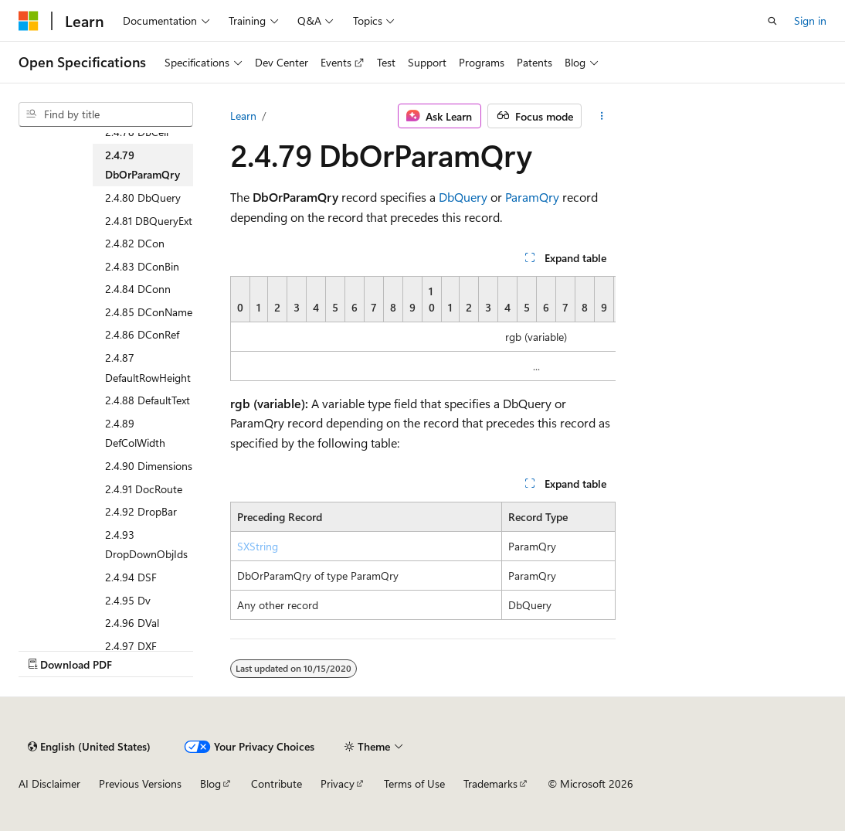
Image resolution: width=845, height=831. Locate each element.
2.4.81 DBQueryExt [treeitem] (148, 220)
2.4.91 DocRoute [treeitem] (143, 489)
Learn (243, 115)
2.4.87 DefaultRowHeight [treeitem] (148, 367)
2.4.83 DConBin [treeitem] (142, 266)
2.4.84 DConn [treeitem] (138, 288)
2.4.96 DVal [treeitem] (132, 622)
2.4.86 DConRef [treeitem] (142, 334)
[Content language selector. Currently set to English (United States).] (89, 746)
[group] (423, 328)
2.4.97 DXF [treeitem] (131, 646)
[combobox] (106, 114)
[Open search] (772, 21)
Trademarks (490, 783)
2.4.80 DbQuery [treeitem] (143, 197)
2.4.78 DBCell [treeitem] (136, 131)
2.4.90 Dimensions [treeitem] (148, 465)
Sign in (810, 20)
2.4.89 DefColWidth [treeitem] (135, 433)
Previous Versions (140, 783)
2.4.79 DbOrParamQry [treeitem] (142, 165)
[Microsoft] (29, 21)
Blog (210, 783)
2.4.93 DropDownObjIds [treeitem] (146, 544)
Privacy (338, 783)
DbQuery (463, 197)
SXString (257, 546)
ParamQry (532, 197)
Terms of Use (414, 783)
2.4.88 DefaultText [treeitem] (147, 400)
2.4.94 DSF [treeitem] (131, 577)
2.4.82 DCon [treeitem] (135, 243)
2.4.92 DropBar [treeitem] (141, 511)
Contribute (276, 783)
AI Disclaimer (49, 783)
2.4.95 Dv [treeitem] (128, 600)
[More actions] (601, 116)
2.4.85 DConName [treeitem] (148, 312)
